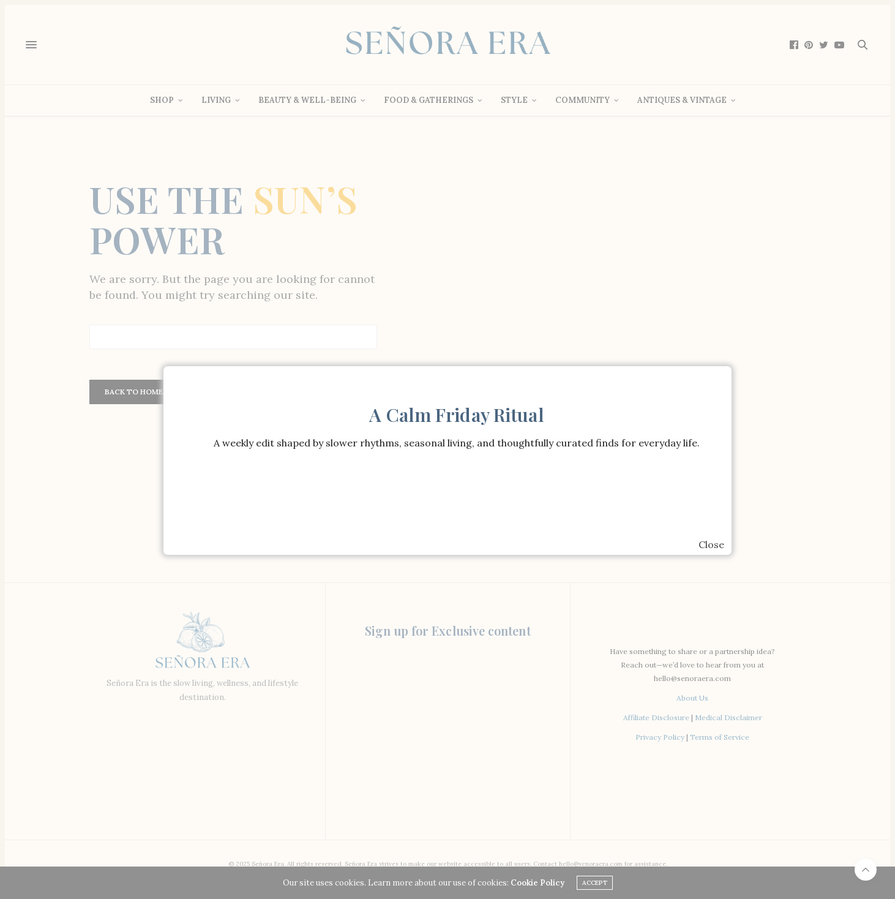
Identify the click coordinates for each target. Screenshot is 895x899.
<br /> (457, 498)
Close (711, 544)
